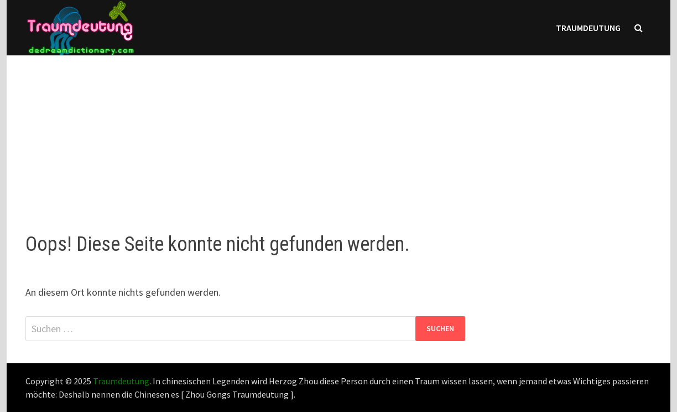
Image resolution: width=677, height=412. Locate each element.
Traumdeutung (588, 27)
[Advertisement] (338, 132)
